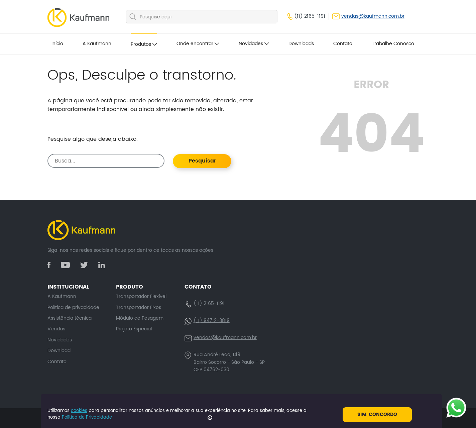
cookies (79, 410)
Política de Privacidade (87, 417)
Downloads (301, 43)
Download (59, 350)
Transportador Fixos (138, 307)
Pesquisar (202, 160)
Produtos (144, 44)
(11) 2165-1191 (306, 16)
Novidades (254, 43)
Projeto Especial (134, 329)
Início (57, 43)
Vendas (56, 329)
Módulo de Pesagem (139, 318)
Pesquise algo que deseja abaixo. (92, 139)
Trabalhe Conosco (393, 43)
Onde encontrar (197, 43)
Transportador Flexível (141, 296)
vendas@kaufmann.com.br (368, 16)
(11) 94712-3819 (212, 320)
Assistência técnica (69, 318)
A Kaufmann (97, 43)
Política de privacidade (73, 307)
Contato (342, 43)
